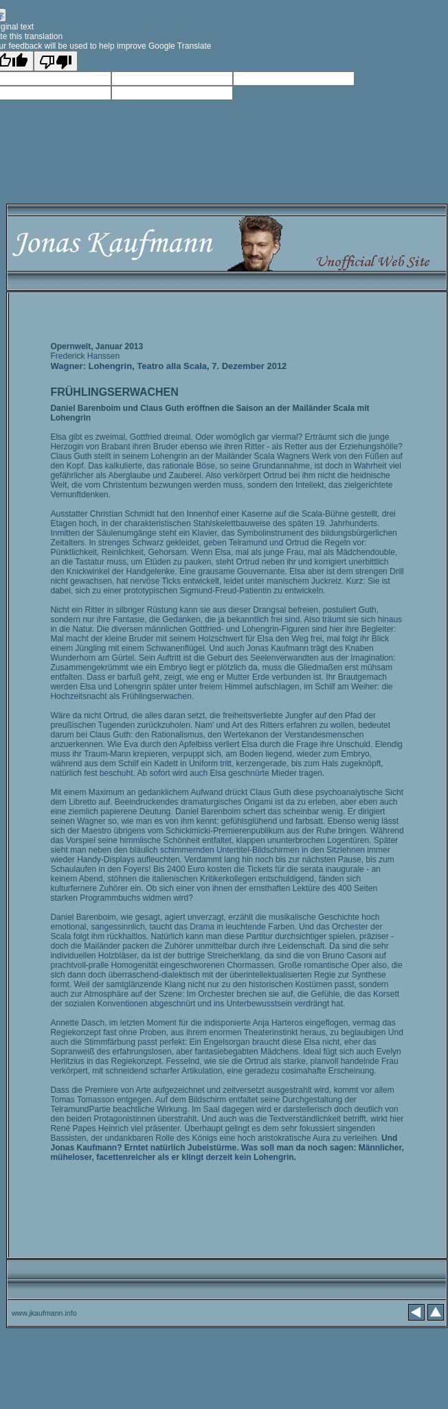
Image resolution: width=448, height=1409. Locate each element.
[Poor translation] (56, 61)
